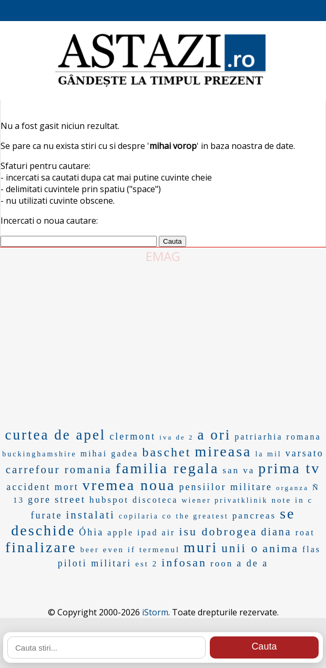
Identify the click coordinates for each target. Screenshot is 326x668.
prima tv (289, 468)
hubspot (109, 500)
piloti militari (95, 563)
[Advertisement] (163, 343)
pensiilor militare (225, 487)
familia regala (167, 468)
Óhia (91, 532)
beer (89, 550)
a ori (214, 435)
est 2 (146, 564)
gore (39, 499)
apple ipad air (141, 532)
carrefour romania (59, 469)
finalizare (41, 547)
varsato (305, 453)
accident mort (42, 487)
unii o (240, 548)
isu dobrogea (218, 531)
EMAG (163, 256)
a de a (252, 563)
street (70, 499)
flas (311, 549)
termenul (159, 549)
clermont (132, 436)
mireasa (223, 451)
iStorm (155, 612)
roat (305, 532)
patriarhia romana (278, 436)
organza (292, 488)
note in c (292, 500)
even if (119, 549)
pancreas (254, 516)
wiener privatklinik (224, 500)
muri (201, 547)
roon (221, 564)
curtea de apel (55, 435)
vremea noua (129, 485)
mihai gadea (109, 453)
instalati (90, 515)
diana (276, 531)
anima (280, 548)
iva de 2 (176, 437)
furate (46, 515)
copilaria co (145, 516)
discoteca (155, 499)
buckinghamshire (39, 454)
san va (238, 470)
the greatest (202, 516)
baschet (166, 452)
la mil (268, 454)
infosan (184, 562)
